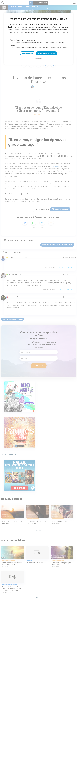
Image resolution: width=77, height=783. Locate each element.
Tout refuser (38, 58)
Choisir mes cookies (27, 53)
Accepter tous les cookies (46, 53)
